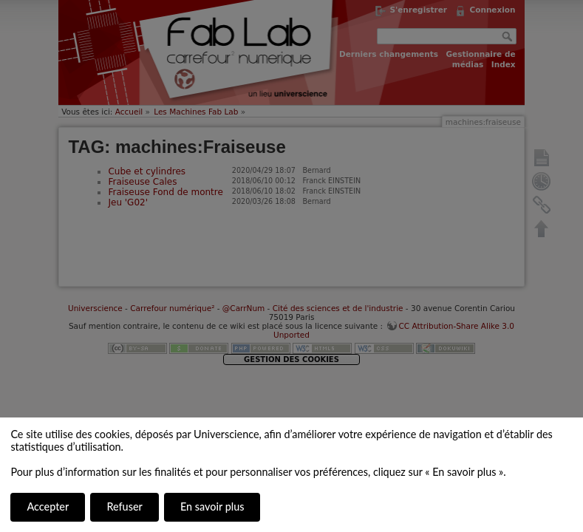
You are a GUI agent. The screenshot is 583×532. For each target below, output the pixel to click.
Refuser (124, 506)
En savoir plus (212, 506)
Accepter (48, 506)
